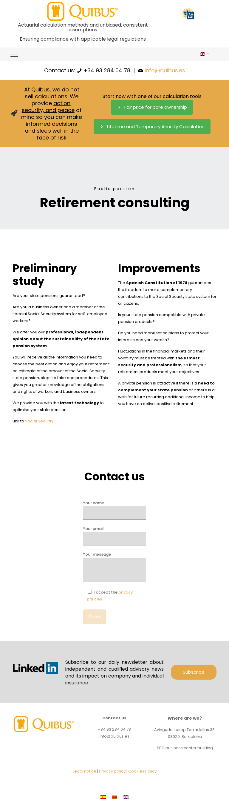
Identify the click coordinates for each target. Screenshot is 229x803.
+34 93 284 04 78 (106, 70)
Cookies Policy (142, 771)
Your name (114, 510)
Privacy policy (112, 771)
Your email (114, 535)
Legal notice (84, 771)
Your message (114, 566)
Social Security (39, 421)
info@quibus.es (165, 70)
